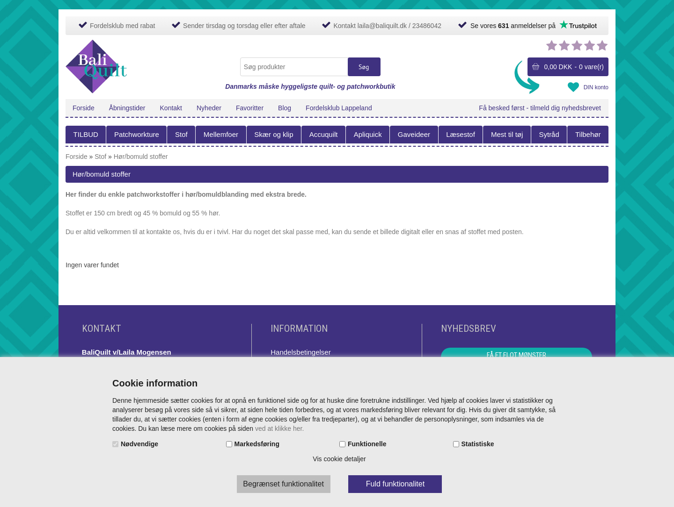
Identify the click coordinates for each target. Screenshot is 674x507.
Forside (84, 108)
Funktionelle (367, 444)
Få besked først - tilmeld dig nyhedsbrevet (540, 108)
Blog (284, 108)
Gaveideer (414, 134)
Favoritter (250, 108)
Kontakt (171, 108)
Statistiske (478, 444)
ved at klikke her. (279, 428)
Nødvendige (139, 444)
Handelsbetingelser (300, 352)
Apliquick (368, 134)
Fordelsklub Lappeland (339, 108)
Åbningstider (127, 108)
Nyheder (209, 108)
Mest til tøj (507, 134)
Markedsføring (256, 444)
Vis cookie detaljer (339, 459)
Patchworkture (136, 134)
